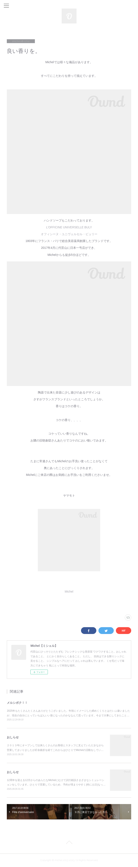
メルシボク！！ (17, 702)
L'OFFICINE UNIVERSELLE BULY (69, 227)
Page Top (69, 843)
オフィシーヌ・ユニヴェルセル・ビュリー (69, 234)
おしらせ (13, 737)
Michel (69, 591)
